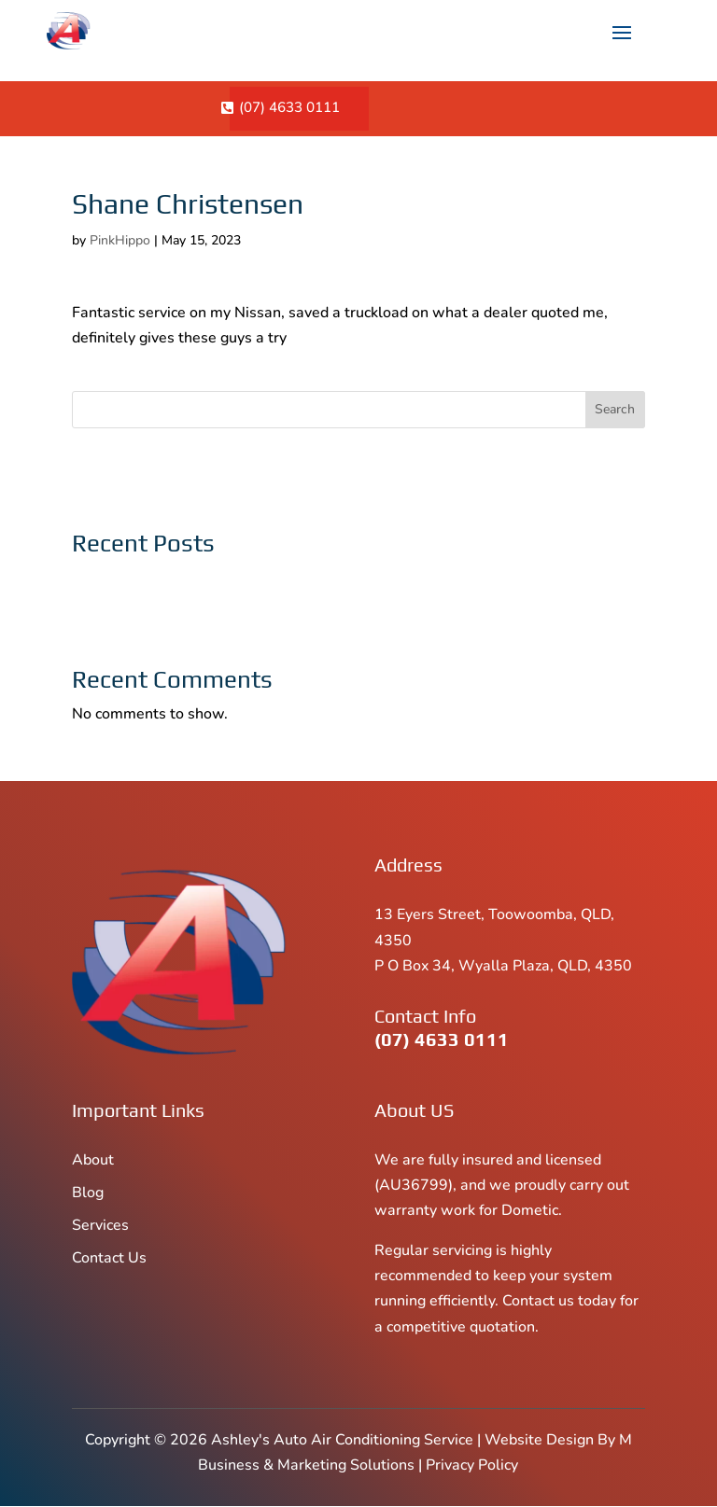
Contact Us (109, 1258)
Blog (88, 1192)
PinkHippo (120, 240)
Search (615, 409)
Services (100, 1225)
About (93, 1160)
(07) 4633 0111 (289, 108)
